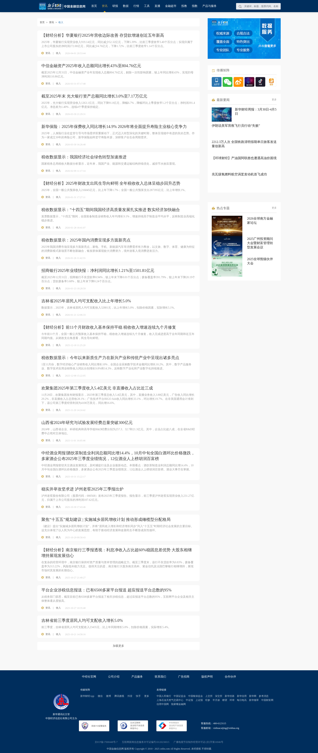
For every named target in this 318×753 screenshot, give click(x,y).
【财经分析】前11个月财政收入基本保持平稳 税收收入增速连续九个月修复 (108, 327)
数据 (126, 6)
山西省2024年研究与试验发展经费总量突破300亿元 (87, 422)
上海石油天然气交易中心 (170, 700)
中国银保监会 (195, 696)
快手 (138, 696)
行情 (136, 6)
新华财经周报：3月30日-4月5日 (255, 111)
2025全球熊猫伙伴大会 (260, 261)
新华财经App (87, 696)
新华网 (252, 696)
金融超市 (170, 6)
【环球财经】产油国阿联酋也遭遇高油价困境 (244, 158)
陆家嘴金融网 (178, 704)
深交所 (218, 696)
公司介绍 (113, 676)
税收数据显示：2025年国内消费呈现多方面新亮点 (86, 240)
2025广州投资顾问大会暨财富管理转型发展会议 (260, 243)
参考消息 (264, 696)
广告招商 (183, 676)
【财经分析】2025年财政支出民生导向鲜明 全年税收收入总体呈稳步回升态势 (110, 183)
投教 (184, 6)
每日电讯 (242, 700)
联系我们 (160, 676)
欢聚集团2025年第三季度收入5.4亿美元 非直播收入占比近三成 (97, 388)
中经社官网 (89, 676)
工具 (147, 6)
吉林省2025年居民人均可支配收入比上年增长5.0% (86, 301)
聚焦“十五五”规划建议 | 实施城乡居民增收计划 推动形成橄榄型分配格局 (106, 519)
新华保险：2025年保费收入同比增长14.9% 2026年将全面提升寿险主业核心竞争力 (114, 126)
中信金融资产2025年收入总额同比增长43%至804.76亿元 (91, 65)
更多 (274, 99)
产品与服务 (209, 6)
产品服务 (137, 676)
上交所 (209, 696)
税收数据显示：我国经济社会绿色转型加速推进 (84, 157)
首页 (94, 6)
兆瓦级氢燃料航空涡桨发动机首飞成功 (239, 174)
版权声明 (207, 676)
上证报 (199, 700)
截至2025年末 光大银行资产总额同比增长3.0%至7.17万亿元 (94, 96)
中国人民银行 (164, 696)
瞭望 (224, 700)
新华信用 (242, 696)
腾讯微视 (119, 696)
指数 (195, 6)
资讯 (104, 6)
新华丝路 (229, 696)
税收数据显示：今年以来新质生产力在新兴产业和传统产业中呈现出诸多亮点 (110, 357)
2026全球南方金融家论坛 (260, 220)
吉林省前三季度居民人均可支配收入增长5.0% (82, 620)
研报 (115, 6)
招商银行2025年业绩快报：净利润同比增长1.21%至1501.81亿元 (97, 270)
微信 (100, 696)
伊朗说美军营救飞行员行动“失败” (236, 125)
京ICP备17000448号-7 (106, 742)
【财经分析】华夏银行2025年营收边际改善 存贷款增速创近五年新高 (102, 35)
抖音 (130, 696)
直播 (157, 6)
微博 (108, 696)
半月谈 (216, 700)
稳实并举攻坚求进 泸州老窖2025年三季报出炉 (82, 489)
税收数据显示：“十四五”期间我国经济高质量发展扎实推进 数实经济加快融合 (110, 209)
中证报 (189, 700)
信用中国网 (163, 704)
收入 (58, 53)
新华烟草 (254, 700)
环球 (232, 700)
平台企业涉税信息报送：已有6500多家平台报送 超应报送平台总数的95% (106, 590)
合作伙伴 (230, 676)
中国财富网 (267, 700)
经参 (207, 700)
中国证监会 (180, 696)
